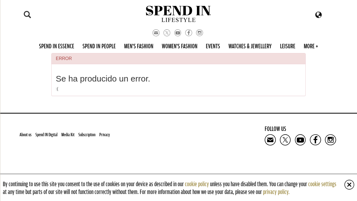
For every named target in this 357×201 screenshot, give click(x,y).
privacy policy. (276, 191)
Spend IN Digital (46, 134)
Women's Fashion (179, 46)
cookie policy (197, 184)
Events (213, 46)
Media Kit (67, 134)
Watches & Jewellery (250, 46)
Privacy (104, 134)
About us (26, 134)
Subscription (86, 134)
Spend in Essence (56, 46)
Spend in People (99, 46)
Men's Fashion (138, 46)
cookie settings (322, 184)
